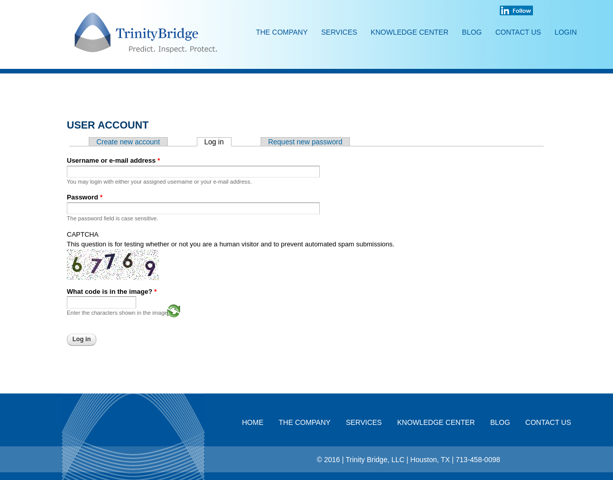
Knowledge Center (409, 32)
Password (85, 197)
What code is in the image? (112, 291)
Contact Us (518, 32)
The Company (282, 32)
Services (339, 32)
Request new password (305, 142)
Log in (218, 142)
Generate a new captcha (173, 311)
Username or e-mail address (113, 160)
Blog (472, 32)
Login (565, 32)
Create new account (128, 142)
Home (253, 422)
